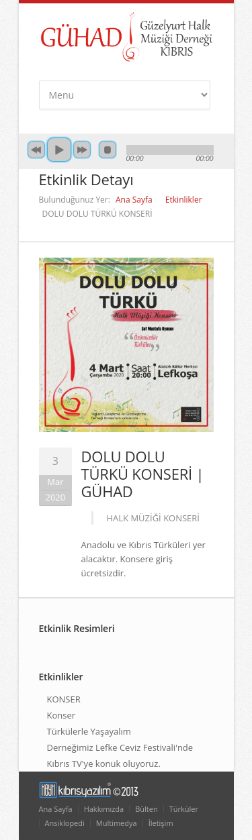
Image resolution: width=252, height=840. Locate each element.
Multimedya (116, 823)
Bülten (146, 809)
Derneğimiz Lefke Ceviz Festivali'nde (120, 747)
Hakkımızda (104, 809)
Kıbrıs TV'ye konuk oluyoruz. (104, 763)
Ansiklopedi (65, 823)
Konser (61, 715)
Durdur (107, 149)
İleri (82, 149)
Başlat (59, 149)
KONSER (64, 699)
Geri (36, 149)
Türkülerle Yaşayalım (89, 731)
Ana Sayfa (134, 199)
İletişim (161, 823)
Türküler (183, 809)
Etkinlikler (183, 199)
